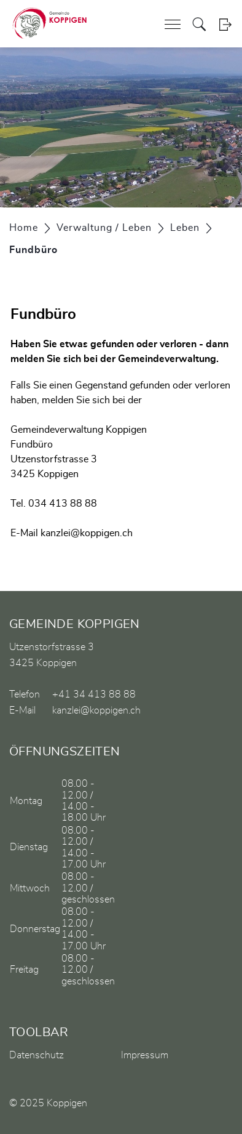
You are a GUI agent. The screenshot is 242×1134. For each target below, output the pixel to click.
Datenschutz (36, 1055)
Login (225, 24)
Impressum (144, 1055)
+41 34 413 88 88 (94, 694)
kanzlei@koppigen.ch (87, 533)
